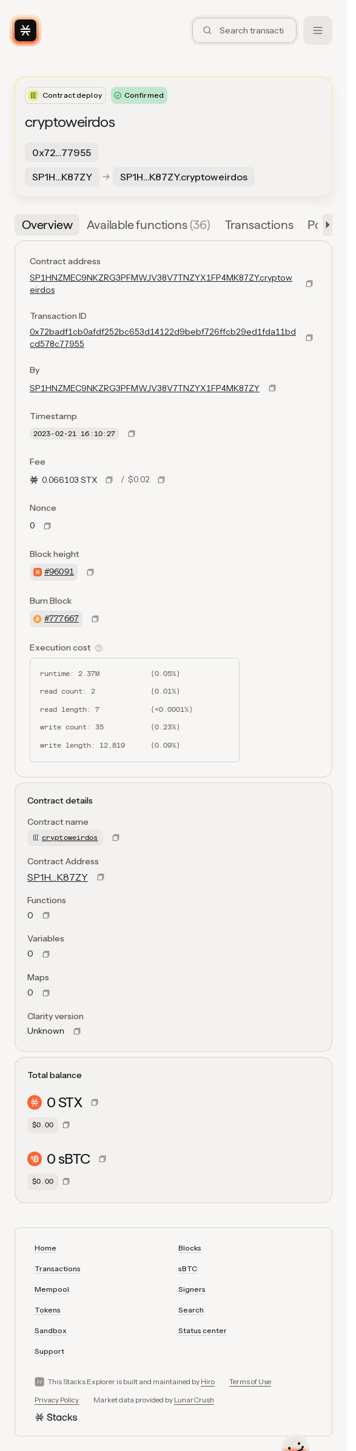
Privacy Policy (57, 1399)
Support (49, 1351)
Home (45, 1247)
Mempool (52, 1289)
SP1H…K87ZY (57, 877)
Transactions (58, 1268)
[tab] (47, 225)
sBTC (187, 1268)
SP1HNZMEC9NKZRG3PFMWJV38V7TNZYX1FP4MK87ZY (145, 388)
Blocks (189, 1247)
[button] (325, 225)
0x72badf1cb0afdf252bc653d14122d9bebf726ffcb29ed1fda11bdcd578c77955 (163, 337)
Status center (202, 1330)
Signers (192, 1289)
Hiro (208, 1381)
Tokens (48, 1309)
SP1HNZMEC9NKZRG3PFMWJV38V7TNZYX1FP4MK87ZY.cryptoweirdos (161, 283)
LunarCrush (194, 1399)
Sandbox (51, 1330)
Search (191, 1309)
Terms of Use (250, 1381)
